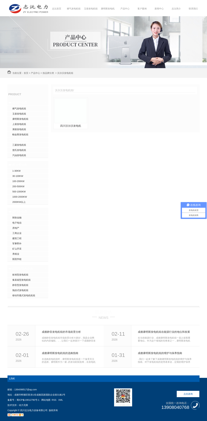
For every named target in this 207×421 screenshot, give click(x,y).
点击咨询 (188, 394)
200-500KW (18, 186)
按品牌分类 (48, 73)
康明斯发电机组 (109, 8)
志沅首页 (56, 8)
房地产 (15, 228)
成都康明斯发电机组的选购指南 (60, 353)
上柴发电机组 (19, 124)
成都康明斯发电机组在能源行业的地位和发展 (164, 331)
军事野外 (16, 243)
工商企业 (16, 233)
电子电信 (16, 222)
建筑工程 (16, 238)
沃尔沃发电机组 (65, 73)
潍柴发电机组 (19, 129)
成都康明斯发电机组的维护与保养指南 (160, 353)
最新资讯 (103, 312)
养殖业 (15, 254)
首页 (26, 73)
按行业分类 (19, 211)
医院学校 (16, 259)
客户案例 (142, 8)
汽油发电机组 (19, 155)
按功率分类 (19, 164)
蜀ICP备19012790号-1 (28, 400)
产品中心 (125, 8)
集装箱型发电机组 (21, 280)
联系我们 (193, 8)
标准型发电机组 (20, 274)
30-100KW (17, 176)
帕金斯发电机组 (20, 134)
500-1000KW (19, 191)
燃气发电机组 (74, 8)
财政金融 (16, 217)
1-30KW (16, 171)
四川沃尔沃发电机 (70, 125)
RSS (54, 400)
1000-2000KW (19, 196)
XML (60, 400)
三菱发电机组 (19, 145)
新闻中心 (159, 8)
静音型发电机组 (20, 285)
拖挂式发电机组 (20, 290)
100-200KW (18, 181)
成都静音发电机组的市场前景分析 (61, 331)
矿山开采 (16, 248)
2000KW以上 (19, 202)
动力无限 (23, 405)
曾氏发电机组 (19, 150)
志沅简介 (176, 8)
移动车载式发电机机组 (23, 295)
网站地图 (45, 400)
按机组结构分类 (22, 268)
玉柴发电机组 (91, 8)
